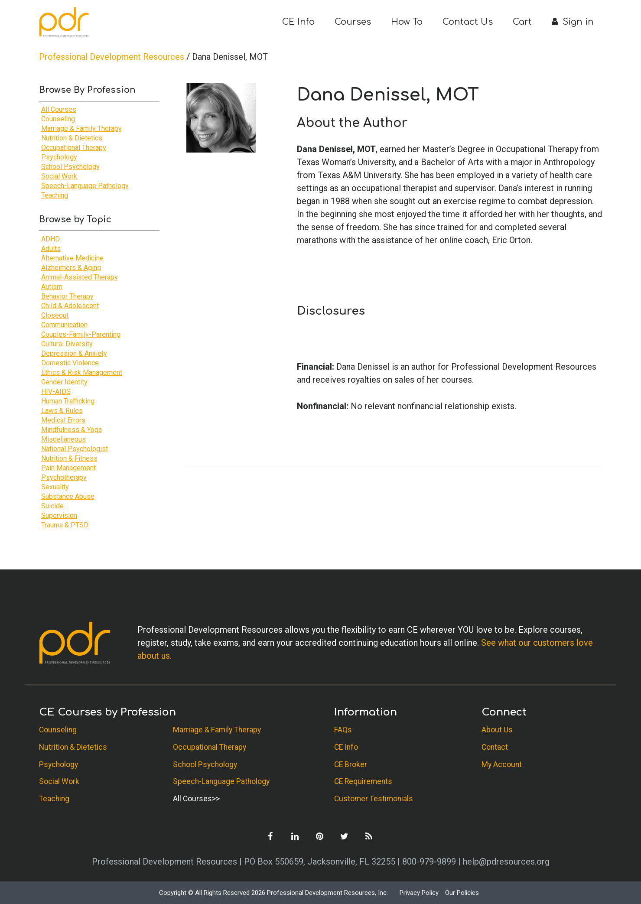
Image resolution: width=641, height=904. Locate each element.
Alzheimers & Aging (71, 267)
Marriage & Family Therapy (81, 128)
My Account (502, 764)
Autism (51, 287)
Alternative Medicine (72, 258)
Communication (64, 325)
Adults (51, 248)
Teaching (54, 195)
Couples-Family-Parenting (80, 334)
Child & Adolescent (70, 306)
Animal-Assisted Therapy (79, 277)
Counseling (58, 119)
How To (407, 22)
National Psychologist (74, 449)
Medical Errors (63, 420)
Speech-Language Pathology (85, 186)
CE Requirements (363, 781)
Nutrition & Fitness (69, 458)
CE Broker (350, 764)
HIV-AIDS (56, 391)
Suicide (52, 506)
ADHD (50, 239)
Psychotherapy (64, 477)
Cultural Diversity (67, 344)
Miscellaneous (63, 439)
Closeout (54, 315)
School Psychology (70, 167)
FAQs (343, 729)
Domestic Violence (70, 363)
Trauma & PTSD (64, 525)
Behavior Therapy (67, 296)
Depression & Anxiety (74, 353)
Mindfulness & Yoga (71, 430)
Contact (495, 747)
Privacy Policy (419, 893)
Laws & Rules (62, 410)
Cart (522, 22)
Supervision (59, 515)
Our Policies (462, 893)
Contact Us (468, 22)
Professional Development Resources (111, 57)
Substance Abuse (67, 496)
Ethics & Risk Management (81, 372)
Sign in (573, 22)
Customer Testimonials (373, 798)
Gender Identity (64, 382)
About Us (497, 729)
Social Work (59, 176)
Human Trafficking (67, 401)
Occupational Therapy (73, 147)
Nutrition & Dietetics (71, 138)
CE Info (298, 22)
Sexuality (55, 487)
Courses (353, 22)
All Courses (58, 109)
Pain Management (68, 468)
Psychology (59, 157)
